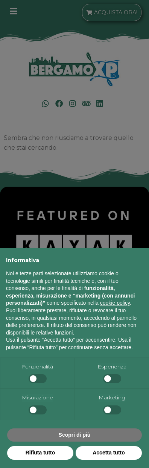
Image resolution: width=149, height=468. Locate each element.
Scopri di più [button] (75, 435)
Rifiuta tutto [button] (40, 453)
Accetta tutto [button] (109, 453)
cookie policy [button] (115, 303)
